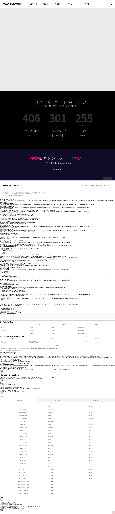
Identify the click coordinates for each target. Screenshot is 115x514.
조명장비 (95, 402)
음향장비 (57, 402)
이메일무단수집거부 (107, 186)
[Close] (0, 199)
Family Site (107, 195)
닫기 (2, 301)
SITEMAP (107, 180)
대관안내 (58, 4)
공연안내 (45, 4)
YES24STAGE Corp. (13, 196)
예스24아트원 (85, 4)
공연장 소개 (33, 4)
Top (113, 512)
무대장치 (19, 402)
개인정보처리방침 (84, 186)
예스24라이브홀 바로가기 (57, 170)
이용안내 (70, 4)
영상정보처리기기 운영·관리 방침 (96, 186)
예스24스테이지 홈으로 (12, 4)
